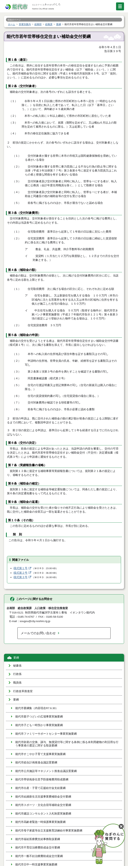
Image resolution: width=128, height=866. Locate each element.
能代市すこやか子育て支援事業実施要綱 (40, 754)
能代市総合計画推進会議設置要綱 (36, 762)
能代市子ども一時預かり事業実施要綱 (39, 725)
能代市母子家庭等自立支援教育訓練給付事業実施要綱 (48, 830)
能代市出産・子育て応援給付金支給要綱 (40, 788)
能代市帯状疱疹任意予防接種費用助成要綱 (41, 779)
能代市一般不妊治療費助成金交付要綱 (39, 856)
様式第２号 (20, 572)
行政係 (17, 674)
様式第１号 (20, 568)
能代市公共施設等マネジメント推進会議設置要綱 (46, 771)
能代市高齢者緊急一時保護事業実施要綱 (40, 821)
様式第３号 (20, 577)
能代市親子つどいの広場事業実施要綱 (39, 716)
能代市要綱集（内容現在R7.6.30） (36, 708)
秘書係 (17, 665)
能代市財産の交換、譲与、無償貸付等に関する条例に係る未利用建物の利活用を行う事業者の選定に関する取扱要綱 (66, 744)
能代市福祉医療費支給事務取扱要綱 (37, 839)
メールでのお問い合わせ (38, 633)
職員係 (17, 682)
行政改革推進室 (23, 691)
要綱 (16, 657)
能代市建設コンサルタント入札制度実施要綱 (43, 813)
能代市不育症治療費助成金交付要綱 (37, 847)
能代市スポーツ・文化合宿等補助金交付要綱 (43, 805)
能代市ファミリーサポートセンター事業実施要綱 (46, 733)
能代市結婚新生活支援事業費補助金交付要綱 (43, 796)
